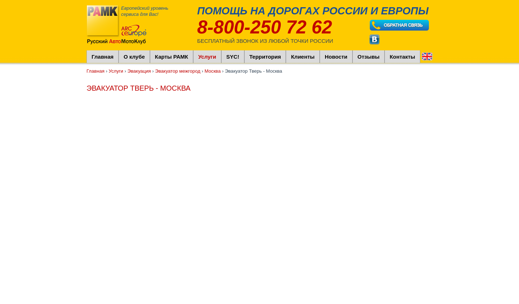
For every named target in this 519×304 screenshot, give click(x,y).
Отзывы (369, 57)
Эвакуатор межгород (177, 71)
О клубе (134, 57)
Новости (336, 57)
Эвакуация (139, 71)
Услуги (207, 57)
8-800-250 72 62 (264, 27)
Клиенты (302, 57)
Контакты (402, 57)
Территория (265, 57)
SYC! (232, 57)
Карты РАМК (171, 57)
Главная (103, 57)
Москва (212, 71)
